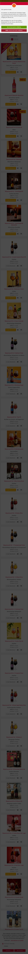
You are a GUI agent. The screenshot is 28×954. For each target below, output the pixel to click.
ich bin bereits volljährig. (14, 27)
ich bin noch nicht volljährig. (14, 30)
